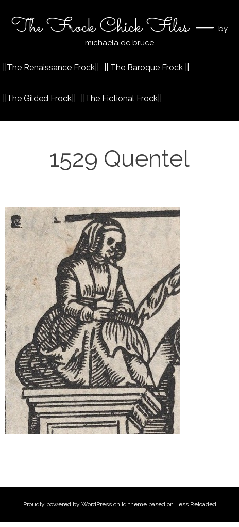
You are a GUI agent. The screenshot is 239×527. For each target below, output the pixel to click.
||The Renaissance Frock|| (51, 67)
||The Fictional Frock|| (121, 98)
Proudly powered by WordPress (67, 504)
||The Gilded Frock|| (39, 98)
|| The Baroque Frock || (146, 67)
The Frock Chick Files (102, 27)
